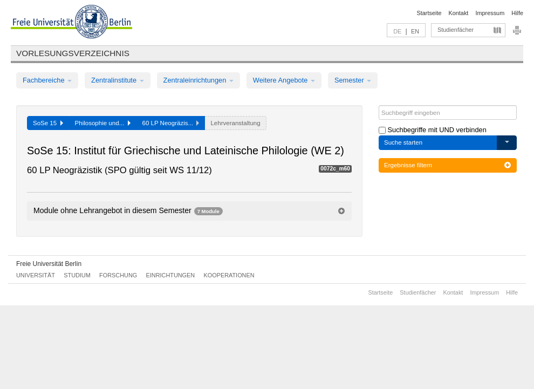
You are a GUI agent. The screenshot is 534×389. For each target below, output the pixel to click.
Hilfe (517, 13)
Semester (352, 80)
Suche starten (403, 142)
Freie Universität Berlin (48, 264)
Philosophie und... (103, 123)
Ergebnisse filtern (447, 165)
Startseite (429, 13)
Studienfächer (455, 29)
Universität (35, 275)
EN (415, 31)
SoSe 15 (48, 123)
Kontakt (459, 13)
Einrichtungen (170, 275)
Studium (77, 275)
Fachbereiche (47, 80)
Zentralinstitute (117, 80)
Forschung (118, 275)
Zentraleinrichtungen (198, 80)
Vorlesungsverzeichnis (72, 53)
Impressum (489, 13)
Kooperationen (229, 275)
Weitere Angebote (284, 80)
